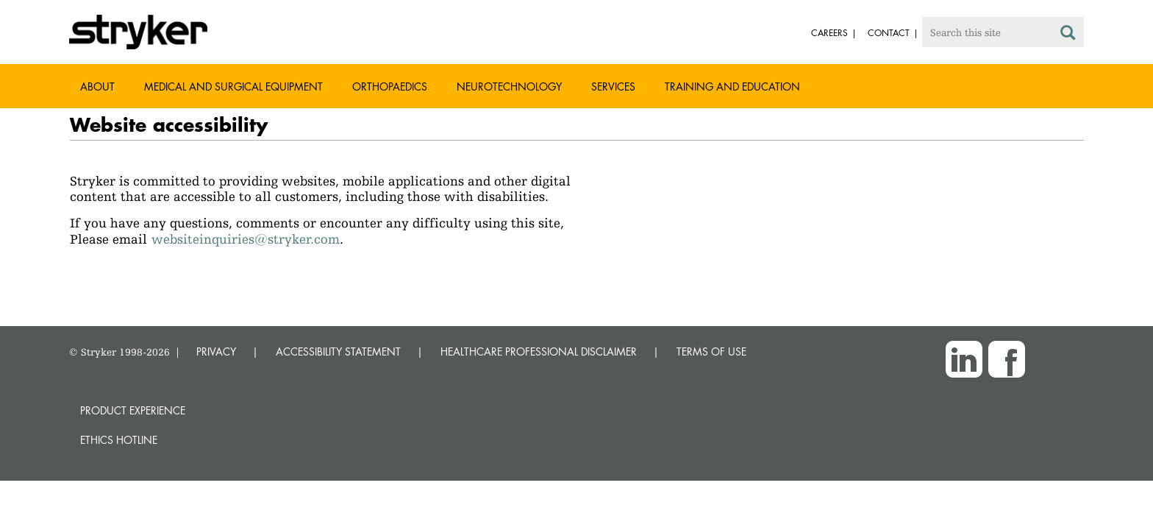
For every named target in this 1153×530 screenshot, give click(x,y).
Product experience (132, 410)
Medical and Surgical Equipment (233, 86)
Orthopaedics (389, 86)
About (97, 86)
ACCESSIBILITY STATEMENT (338, 351)
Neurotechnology (509, 86)
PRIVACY (216, 351)
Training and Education (732, 86)
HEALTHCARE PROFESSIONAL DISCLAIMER (538, 351)
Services (613, 86)
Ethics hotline (118, 440)
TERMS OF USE (711, 351)
